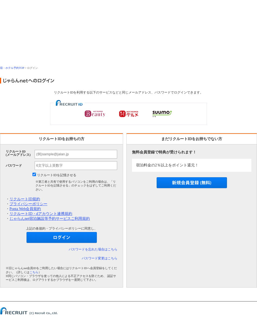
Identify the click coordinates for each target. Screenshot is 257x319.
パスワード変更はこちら (99, 258)
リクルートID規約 (24, 199)
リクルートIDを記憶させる (56, 175)
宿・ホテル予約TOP (12, 67)
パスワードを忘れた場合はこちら (93, 249)
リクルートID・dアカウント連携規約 (40, 214)
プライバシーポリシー (28, 204)
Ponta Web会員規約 (25, 209)
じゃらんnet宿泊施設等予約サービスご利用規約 (49, 219)
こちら (33, 272)
